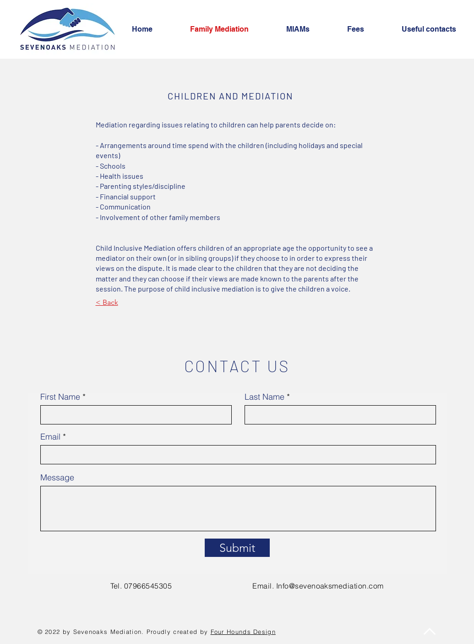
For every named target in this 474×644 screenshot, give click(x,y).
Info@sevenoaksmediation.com (330, 585)
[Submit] (237, 548)
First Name (60, 397)
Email (50, 437)
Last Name (264, 397)
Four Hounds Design (243, 631)
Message (57, 477)
